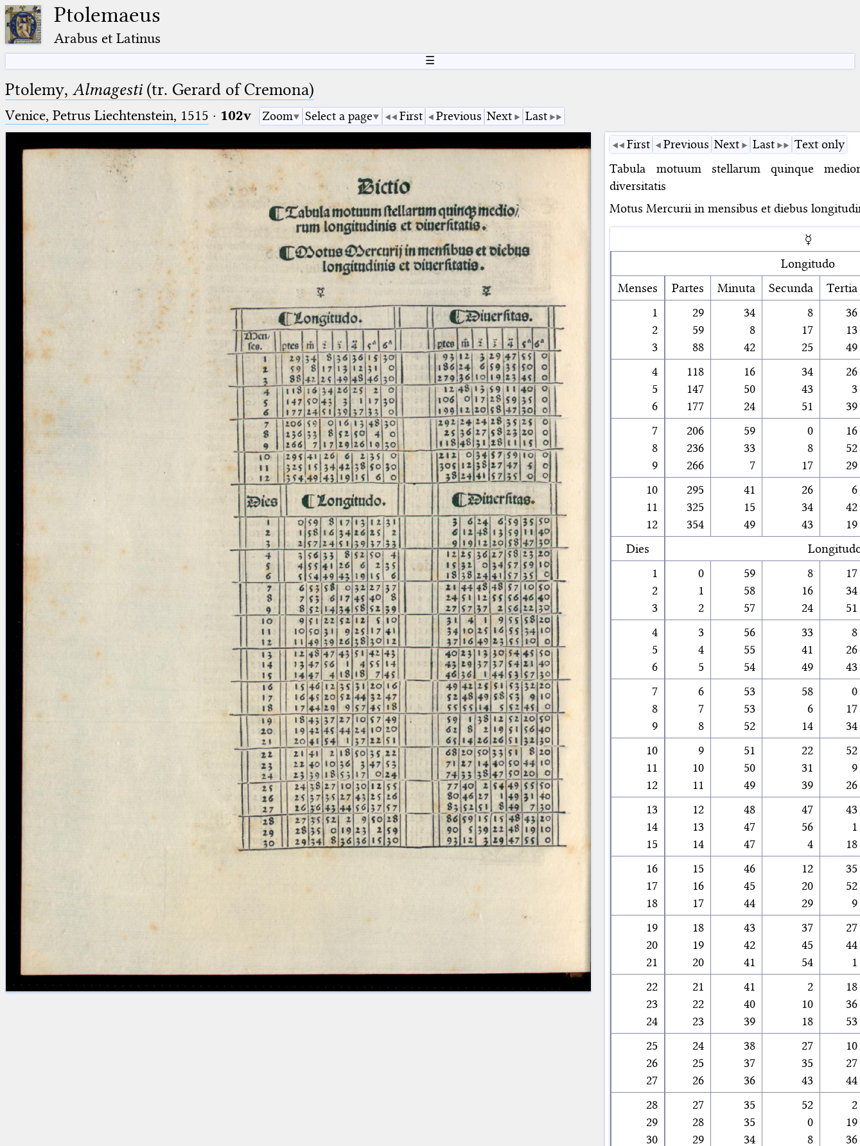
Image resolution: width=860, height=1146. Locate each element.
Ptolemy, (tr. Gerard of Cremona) (159, 90)
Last (536, 116)
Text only (819, 144)
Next (499, 116)
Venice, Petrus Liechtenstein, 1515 (107, 115)
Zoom (277, 116)
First (411, 116)
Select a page (339, 116)
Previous (459, 116)
